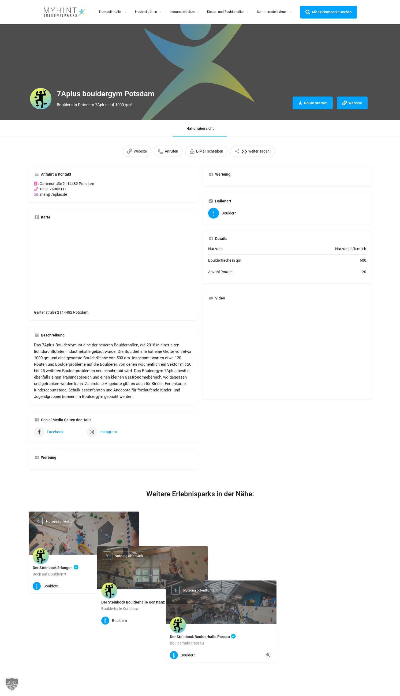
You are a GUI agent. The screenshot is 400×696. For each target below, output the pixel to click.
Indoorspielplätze (182, 12)
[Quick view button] (131, 586)
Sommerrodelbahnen (272, 12)
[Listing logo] (40, 98)
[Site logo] (65, 11)
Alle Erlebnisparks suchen (328, 12)
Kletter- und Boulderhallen (225, 12)
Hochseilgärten (146, 12)
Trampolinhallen (110, 12)
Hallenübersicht (200, 128)
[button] (12, 684)
